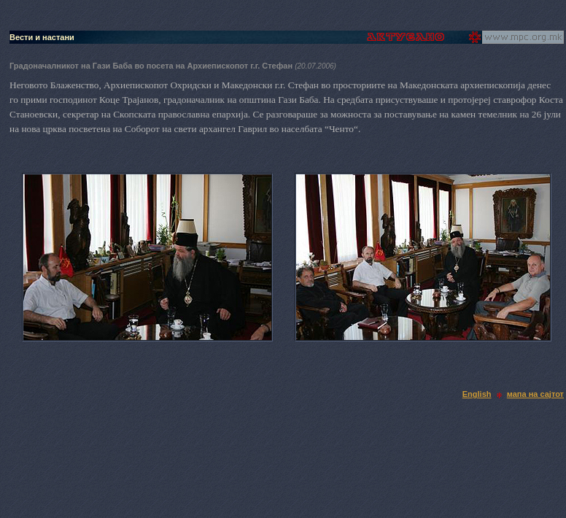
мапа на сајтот (535, 394)
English (477, 394)
